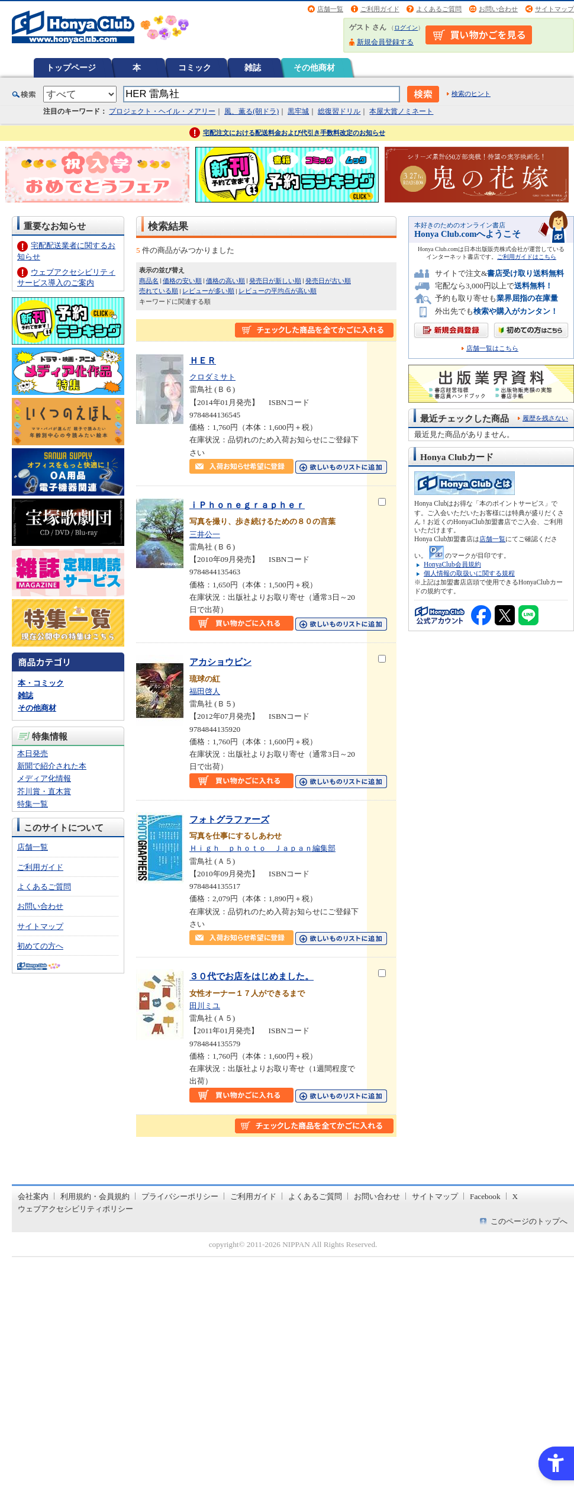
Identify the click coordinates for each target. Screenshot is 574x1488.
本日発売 (32, 753)
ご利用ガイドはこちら (526, 256)
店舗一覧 (330, 8)
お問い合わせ (498, 8)
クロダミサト (212, 376)
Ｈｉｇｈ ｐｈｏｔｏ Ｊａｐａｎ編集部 (262, 848)
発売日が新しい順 (275, 280)
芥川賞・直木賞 (44, 791)
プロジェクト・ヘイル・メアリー (162, 111)
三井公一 (204, 534)
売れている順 (158, 290)
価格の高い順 (225, 280)
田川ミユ (204, 1005)
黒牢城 (298, 111)
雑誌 (252, 67)
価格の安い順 (182, 280)
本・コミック (41, 683)
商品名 (149, 280)
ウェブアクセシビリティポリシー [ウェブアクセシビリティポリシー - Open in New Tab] (75, 1208)
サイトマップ (554, 8)
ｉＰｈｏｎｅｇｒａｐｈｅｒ (247, 505)
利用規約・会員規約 (95, 1196)
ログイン (406, 27)
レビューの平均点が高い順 (277, 290)
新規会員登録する (385, 42)
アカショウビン (220, 662)
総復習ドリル (339, 111)
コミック (194, 67)
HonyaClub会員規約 (452, 564)
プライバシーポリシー (179, 1196)
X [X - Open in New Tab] (515, 1196)
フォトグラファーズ (229, 819)
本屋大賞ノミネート (401, 111)
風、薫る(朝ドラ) (251, 111)
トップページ (71, 67)
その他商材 (314, 67)
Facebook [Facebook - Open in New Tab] (485, 1196)
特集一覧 (32, 803)
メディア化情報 (44, 778)
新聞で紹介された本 (51, 765)
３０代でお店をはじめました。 (251, 976)
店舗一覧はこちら (492, 348)
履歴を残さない (545, 418)
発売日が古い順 (328, 280)
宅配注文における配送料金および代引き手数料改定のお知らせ (294, 132)
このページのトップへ (529, 1221)
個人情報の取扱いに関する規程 (469, 573)
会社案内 (33, 1196)
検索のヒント (471, 93)
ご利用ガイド (379, 8)
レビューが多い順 (208, 290)
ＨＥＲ (202, 360)
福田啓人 (204, 691)
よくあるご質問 (439, 8)
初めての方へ (40, 945)
